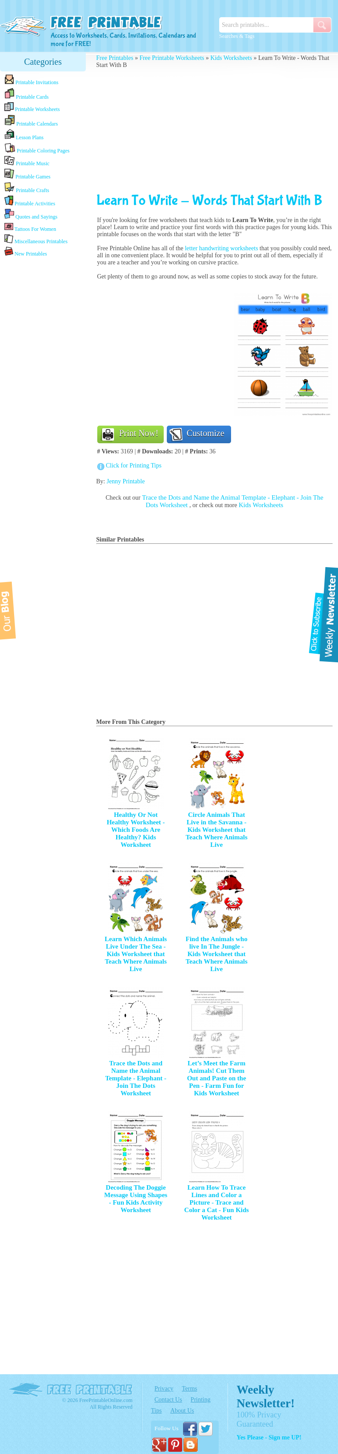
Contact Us (168, 1399)
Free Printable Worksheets (172, 58)
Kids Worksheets (231, 58)
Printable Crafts (26, 187)
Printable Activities (29, 201)
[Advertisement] (43, 397)
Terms (189, 1388)
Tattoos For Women (30, 227)
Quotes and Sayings (30, 214)
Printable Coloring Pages (37, 148)
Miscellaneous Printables (35, 239)
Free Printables (114, 58)
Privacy (163, 1388)
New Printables (25, 252)
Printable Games (27, 174)
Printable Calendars (31, 121)
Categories (43, 62)
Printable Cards (26, 94)
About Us (182, 1410)
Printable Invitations (31, 79)
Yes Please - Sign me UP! (269, 1437)
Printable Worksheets (32, 107)
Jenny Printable (126, 481)
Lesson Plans (24, 135)
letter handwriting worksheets (221, 248)
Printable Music (26, 161)
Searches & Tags (236, 36)
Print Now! (138, 433)
